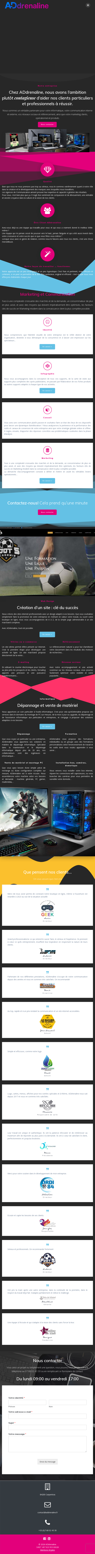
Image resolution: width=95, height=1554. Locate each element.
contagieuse (25, 98)
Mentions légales (47, 1550)
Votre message (17, 1434)
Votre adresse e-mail (20, 1411)
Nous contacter (47, 124)
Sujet (11, 1422)
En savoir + (47, 347)
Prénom (11, 1406)
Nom (51, 1406)
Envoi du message (47, 1461)
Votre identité (16, 1397)
